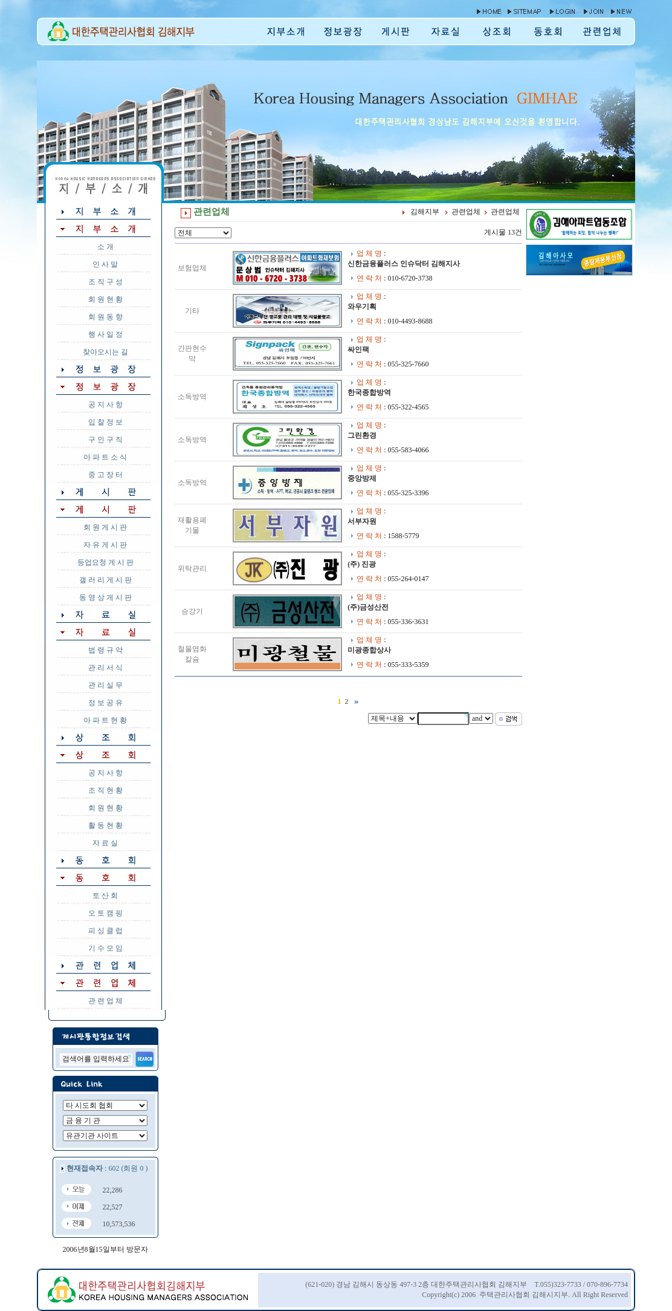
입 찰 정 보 (105, 422)
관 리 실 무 (105, 685)
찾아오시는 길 (105, 352)
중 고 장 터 (105, 474)
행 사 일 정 (105, 334)
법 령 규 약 (105, 650)
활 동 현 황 (105, 825)
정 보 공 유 (105, 702)
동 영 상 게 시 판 (105, 597)
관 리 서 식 (105, 667)
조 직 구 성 (105, 282)
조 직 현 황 (105, 790)
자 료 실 (105, 843)
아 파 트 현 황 (105, 720)
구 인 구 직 (105, 439)
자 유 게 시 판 (105, 545)
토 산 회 (105, 895)
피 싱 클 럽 (105, 930)
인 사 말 (105, 264)
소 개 (105, 246)
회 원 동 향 (105, 317)
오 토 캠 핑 (105, 913)
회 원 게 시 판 (105, 527)
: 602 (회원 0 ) (106, 1168)
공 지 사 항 (105, 404)
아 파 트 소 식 (105, 457)
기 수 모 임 (105, 948)
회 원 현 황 (105, 299)
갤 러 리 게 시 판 (105, 580)
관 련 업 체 (105, 1001)
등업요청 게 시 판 (105, 562)
